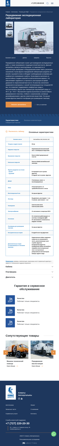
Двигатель (10, 277)
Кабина (9, 266)
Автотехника (14, 12)
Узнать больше (11, 365)
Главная (8, 12)
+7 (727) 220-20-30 (37, 3)
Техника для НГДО (24, 12)
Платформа (11, 272)
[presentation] (5, 352)
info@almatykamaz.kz (15, 428)
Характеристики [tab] (12, 120)
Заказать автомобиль (18, 104)
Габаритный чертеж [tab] (13, 122)
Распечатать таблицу (16, 131)
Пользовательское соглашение (29, 439)
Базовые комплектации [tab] (33, 120)
